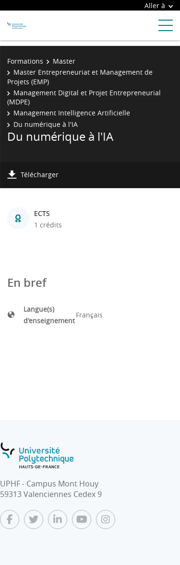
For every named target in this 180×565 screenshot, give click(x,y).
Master (64, 61)
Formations (25, 61)
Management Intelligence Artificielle (71, 112)
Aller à (158, 5)
